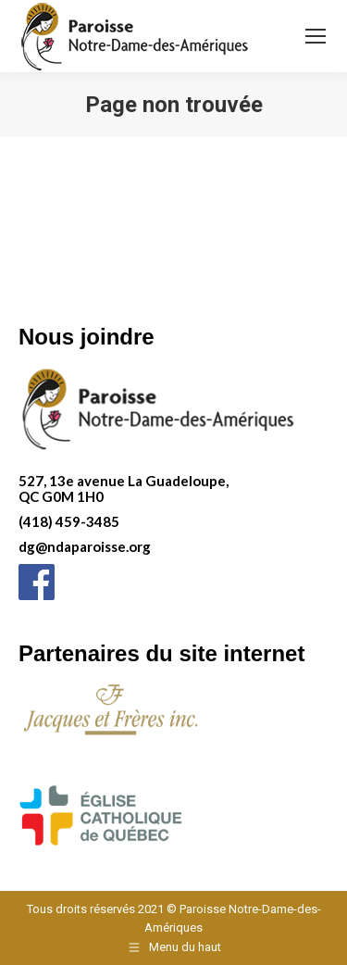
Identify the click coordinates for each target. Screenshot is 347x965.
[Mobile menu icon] (315, 36)
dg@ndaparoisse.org (85, 546)
